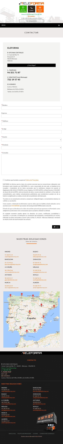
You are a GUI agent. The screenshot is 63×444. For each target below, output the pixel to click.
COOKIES (35, 433)
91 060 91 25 (9, 255)
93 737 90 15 (9, 262)
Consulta (5, 153)
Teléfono (5, 121)
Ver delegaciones (31, 21)
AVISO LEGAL (12, 433)
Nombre (4, 105)
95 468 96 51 (37, 278)
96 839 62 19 (9, 286)
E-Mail (4, 129)
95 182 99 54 (37, 270)
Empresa (4, 113)
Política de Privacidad (31, 180)
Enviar (56, 227)
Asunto (4, 137)
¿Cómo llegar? (31, 65)
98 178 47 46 (9, 270)
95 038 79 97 (37, 286)
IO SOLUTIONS (38, 436)
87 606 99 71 (37, 262)
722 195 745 (38, 14)
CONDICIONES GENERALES (47, 433)
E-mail (4, 374)
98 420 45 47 (9, 278)
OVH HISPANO (15, 206)
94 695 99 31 (37, 255)
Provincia (5, 145)
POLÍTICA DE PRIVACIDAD (24, 433)
